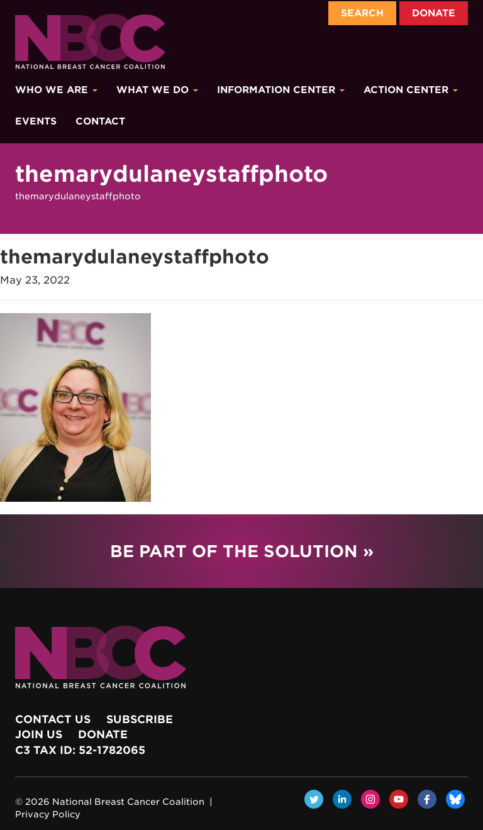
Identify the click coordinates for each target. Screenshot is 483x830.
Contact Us (53, 719)
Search (362, 13)
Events (36, 121)
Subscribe (139, 719)
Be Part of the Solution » (242, 551)
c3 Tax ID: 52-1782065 (80, 750)
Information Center (281, 90)
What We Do (157, 90)
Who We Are (56, 90)
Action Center (411, 90)
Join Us (38, 734)
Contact (100, 121)
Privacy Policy (47, 814)
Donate (433, 13)
